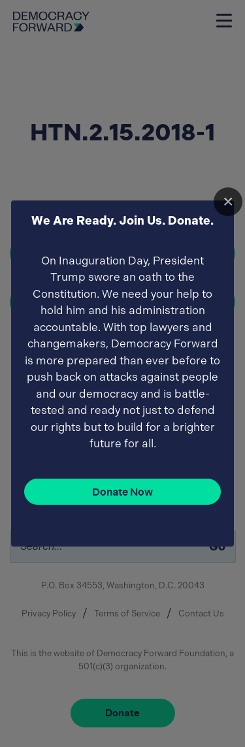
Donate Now (122, 492)
